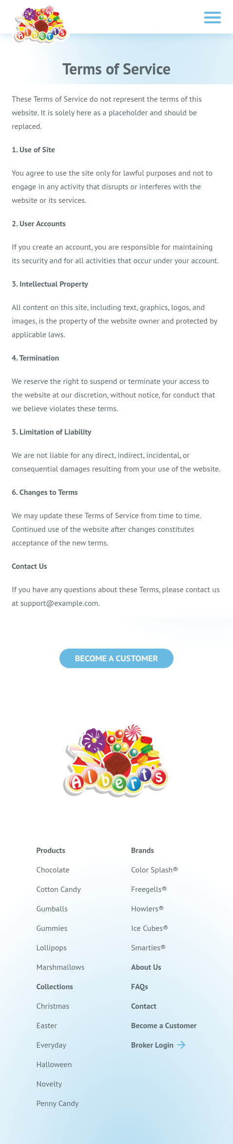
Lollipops (52, 947)
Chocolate (53, 869)
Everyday (51, 1045)
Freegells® (149, 889)
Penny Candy (58, 1103)
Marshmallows (61, 967)
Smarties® (148, 947)
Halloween (54, 1064)
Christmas (53, 1006)
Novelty (49, 1084)
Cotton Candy (59, 889)
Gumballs (52, 908)
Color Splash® (154, 869)
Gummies (52, 928)
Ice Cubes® (149, 928)
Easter (47, 1025)
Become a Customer (116, 658)
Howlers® (147, 908)
